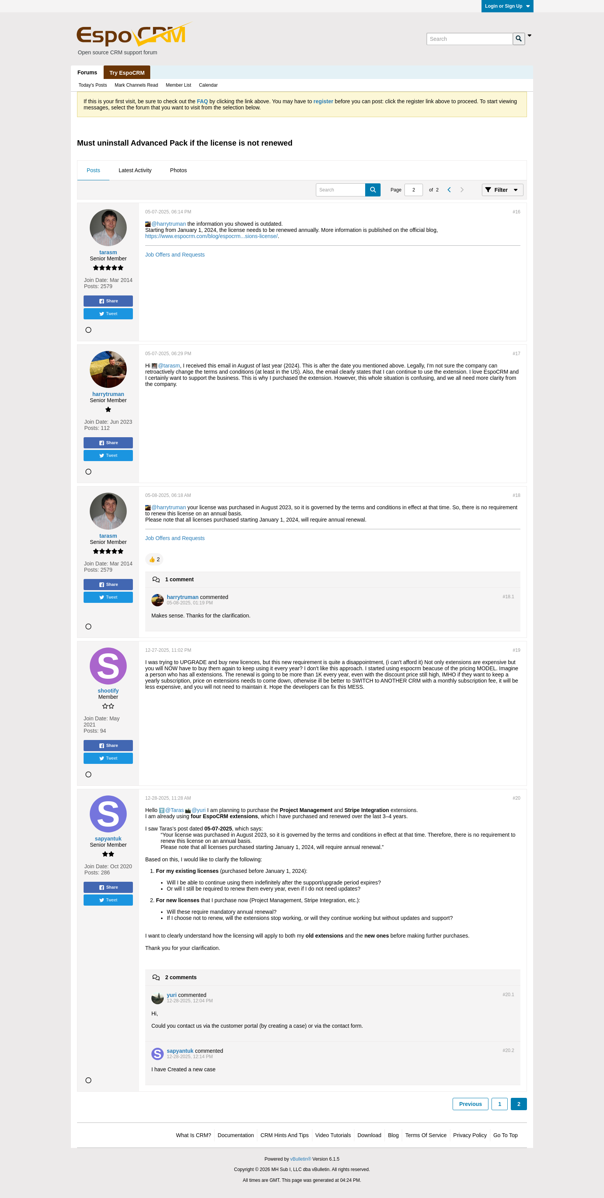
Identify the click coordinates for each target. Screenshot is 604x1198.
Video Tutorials (333, 1135)
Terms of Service (425, 1135)
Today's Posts (93, 85)
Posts (93, 170)
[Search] (469, 39)
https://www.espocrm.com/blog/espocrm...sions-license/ (211, 236)
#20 (516, 798)
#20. (508, 994)
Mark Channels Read (136, 85)
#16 (516, 212)
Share (108, 301)
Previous (470, 1104)
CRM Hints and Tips (284, 1135)
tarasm (171, 365)
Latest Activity (135, 170)
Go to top (505, 1135)
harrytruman (171, 224)
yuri (201, 810)
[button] (154, 559)
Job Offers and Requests (175, 255)
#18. (508, 596)
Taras (177, 810)
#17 (516, 353)
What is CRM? (193, 1135)
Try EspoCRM (126, 73)
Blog (393, 1135)
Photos (178, 170)
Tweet (108, 314)
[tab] (93, 171)
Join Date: (96, 280)
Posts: (91, 286)
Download (369, 1135)
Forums (87, 72)
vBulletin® (300, 1159)
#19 (516, 650)
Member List (178, 85)
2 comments (181, 977)
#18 (516, 495)
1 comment (179, 579)
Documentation (236, 1135)
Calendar (208, 85)
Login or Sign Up (507, 6)
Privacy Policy (470, 1135)
